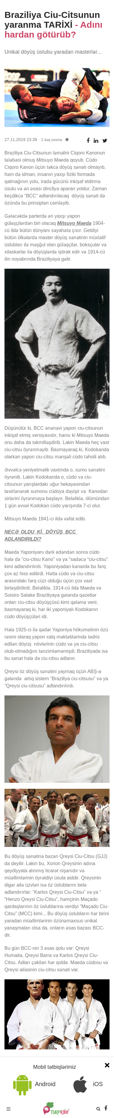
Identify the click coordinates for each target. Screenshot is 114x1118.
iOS (86, 1084)
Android (33, 1084)
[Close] (107, 1064)
